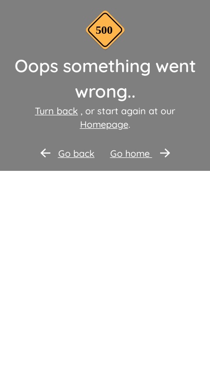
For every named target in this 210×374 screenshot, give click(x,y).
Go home (140, 153)
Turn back (56, 111)
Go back (68, 153)
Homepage (104, 124)
